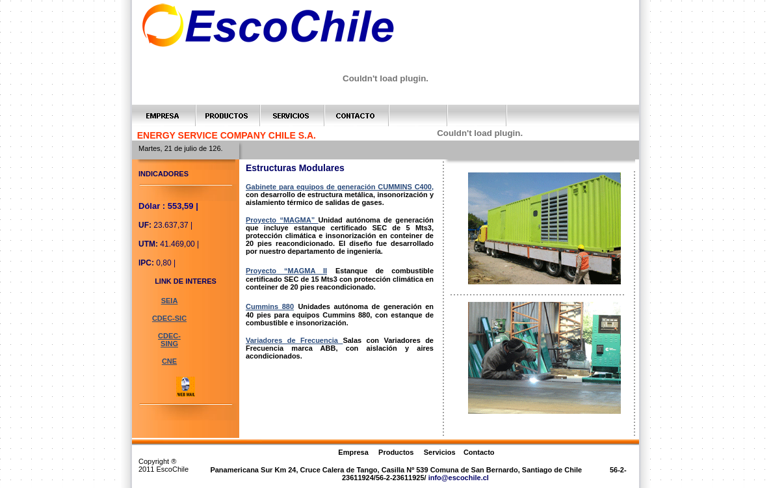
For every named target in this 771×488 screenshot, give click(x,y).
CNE (169, 361)
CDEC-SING (169, 339)
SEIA (169, 301)
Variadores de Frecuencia (294, 340)
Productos (395, 452)
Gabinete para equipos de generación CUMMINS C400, (340, 187)
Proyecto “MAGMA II (286, 271)
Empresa (353, 452)
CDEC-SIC (169, 318)
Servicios (441, 452)
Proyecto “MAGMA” (282, 220)
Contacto (479, 452)
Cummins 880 (270, 306)
